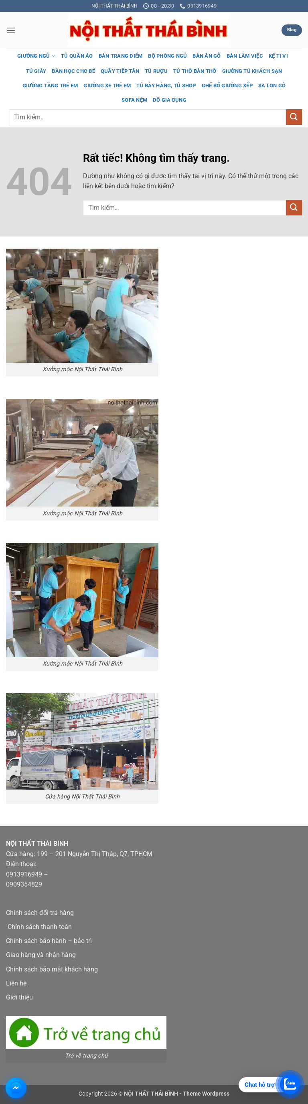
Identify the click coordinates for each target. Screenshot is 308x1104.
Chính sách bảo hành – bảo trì (49, 941)
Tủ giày (36, 71)
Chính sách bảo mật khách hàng (52, 969)
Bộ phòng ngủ (167, 56)
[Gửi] (294, 117)
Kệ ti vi (278, 56)
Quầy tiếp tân (120, 71)
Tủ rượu (156, 71)
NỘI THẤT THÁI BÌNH (114, 6)
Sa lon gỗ (272, 85)
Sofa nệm (134, 100)
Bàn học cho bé (73, 71)
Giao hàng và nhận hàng (41, 955)
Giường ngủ (36, 56)
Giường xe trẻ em (107, 85)
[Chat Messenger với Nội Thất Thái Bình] (16, 1088)
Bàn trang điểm (121, 56)
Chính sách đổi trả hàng (40, 913)
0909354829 (24, 884)
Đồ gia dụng (169, 100)
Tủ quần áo (77, 56)
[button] (11, 30)
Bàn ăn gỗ (206, 56)
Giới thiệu (19, 997)
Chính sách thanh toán (40, 927)
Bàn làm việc (245, 56)
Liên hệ (16, 983)
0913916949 (24, 874)
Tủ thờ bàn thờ (195, 71)
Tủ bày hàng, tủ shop (166, 85)
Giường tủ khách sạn (252, 71)
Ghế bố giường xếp (227, 85)
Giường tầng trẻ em (50, 85)
